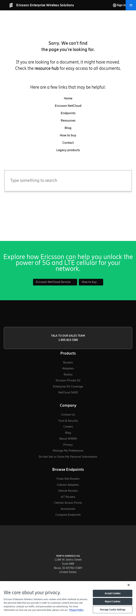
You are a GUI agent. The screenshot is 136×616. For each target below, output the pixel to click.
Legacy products (68, 150)
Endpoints (68, 113)
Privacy (68, 444)
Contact (68, 143)
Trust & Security (68, 420)
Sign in (121, 5)
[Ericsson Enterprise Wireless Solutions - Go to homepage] (44, 5)
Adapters (68, 368)
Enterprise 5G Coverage (68, 386)
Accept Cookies (113, 593)
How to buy (68, 135)
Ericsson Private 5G (68, 380)
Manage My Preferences (68, 450)
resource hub (47, 68)
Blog (68, 128)
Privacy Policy (76, 610)
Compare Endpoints (68, 514)
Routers (68, 362)
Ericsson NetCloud (68, 106)
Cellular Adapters (68, 484)
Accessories (68, 509)
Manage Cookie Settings (112, 609)
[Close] (129, 585)
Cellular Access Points (68, 502)
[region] (68, 598)
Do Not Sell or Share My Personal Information (68, 456)
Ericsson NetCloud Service (55, 282)
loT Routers (68, 496)
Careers (68, 426)
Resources (68, 120)
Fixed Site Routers (68, 478)
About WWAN (68, 438)
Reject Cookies (112, 601)
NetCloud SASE (68, 392)
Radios (68, 374)
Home (68, 98)
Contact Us (68, 414)
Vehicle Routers (68, 490)
